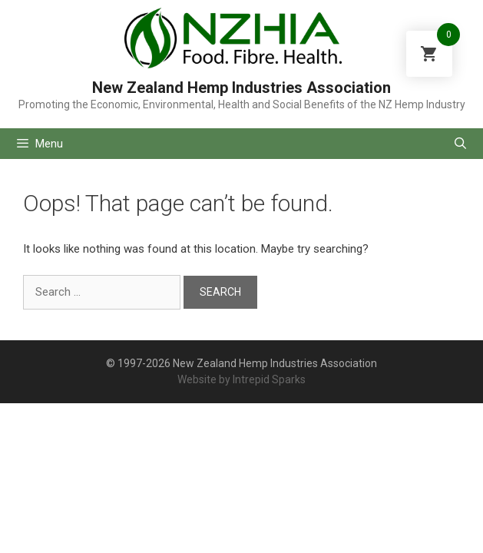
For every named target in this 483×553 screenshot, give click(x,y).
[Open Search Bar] (460, 143)
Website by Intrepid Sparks (241, 379)
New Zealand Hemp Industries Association (241, 87)
